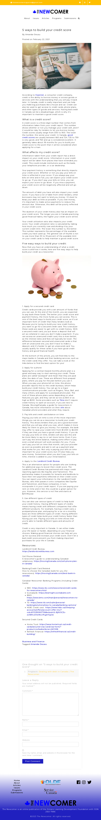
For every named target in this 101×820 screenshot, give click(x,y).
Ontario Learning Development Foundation (68, 809)
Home (17, 780)
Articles (45, 18)
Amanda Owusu (39, 644)
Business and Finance (33, 641)
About (27, 18)
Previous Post (29, 654)
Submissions (70, 18)
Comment (27, 691)
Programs (56, 18)
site (62, 408)
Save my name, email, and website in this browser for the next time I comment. (48, 754)
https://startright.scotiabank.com (55, 593)
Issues (36, 18)
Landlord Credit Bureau (48, 461)
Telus (62, 400)
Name (25, 720)
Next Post (74, 654)
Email (25, 730)
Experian (40, 95)
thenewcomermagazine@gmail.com (27, 2)
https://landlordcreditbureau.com (38, 551)
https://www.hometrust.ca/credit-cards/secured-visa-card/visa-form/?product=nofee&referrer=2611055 (49, 626)
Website (26, 740)
